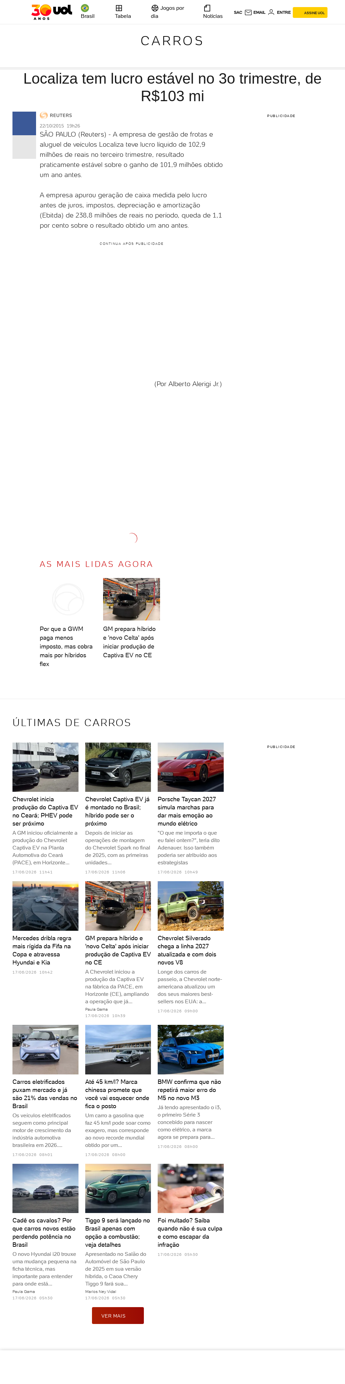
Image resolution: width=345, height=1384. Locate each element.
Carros (172, 40)
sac (238, 12)
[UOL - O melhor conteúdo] (52, 12)
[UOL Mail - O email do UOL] (254, 12)
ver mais (117, 1315)
